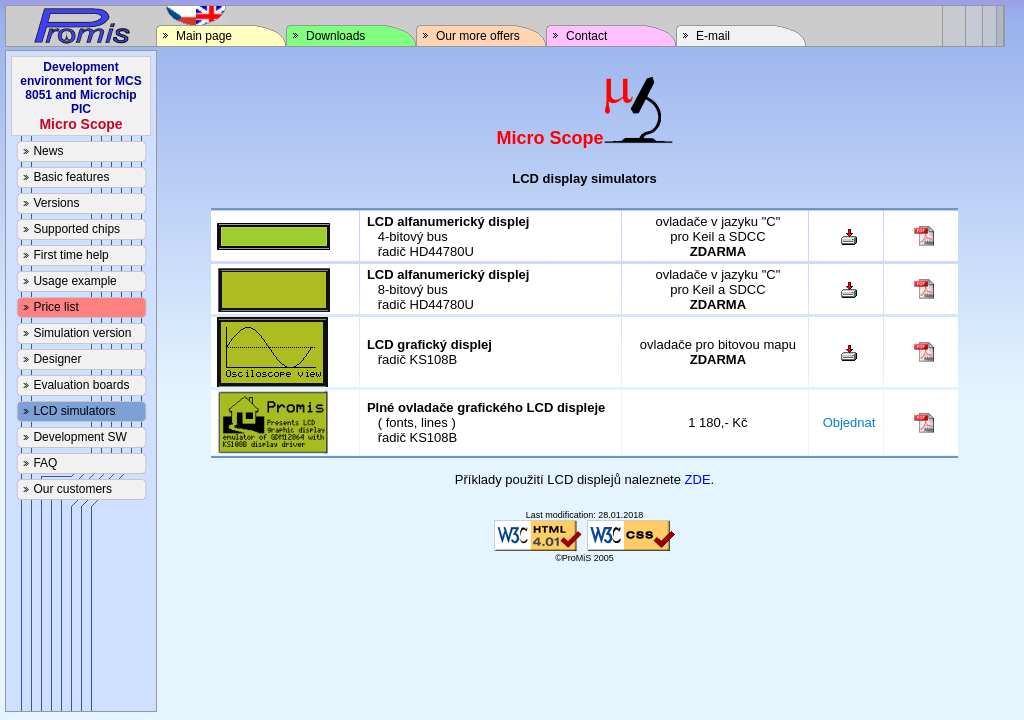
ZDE (698, 479)
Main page (194, 36)
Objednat (849, 422)
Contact (576, 36)
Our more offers (468, 36)
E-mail (703, 36)
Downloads (325, 36)
